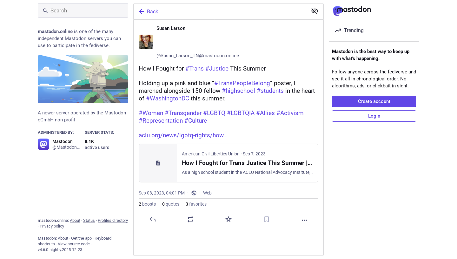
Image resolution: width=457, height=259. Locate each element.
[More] (304, 220)
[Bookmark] (266, 219)
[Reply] (152, 219)
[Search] (83, 10)
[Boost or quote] (190, 219)
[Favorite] (228, 219)
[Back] (220, 11)
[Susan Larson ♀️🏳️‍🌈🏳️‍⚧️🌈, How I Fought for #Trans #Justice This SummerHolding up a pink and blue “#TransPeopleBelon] (228, 124)
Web (207, 192)
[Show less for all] (314, 11)
